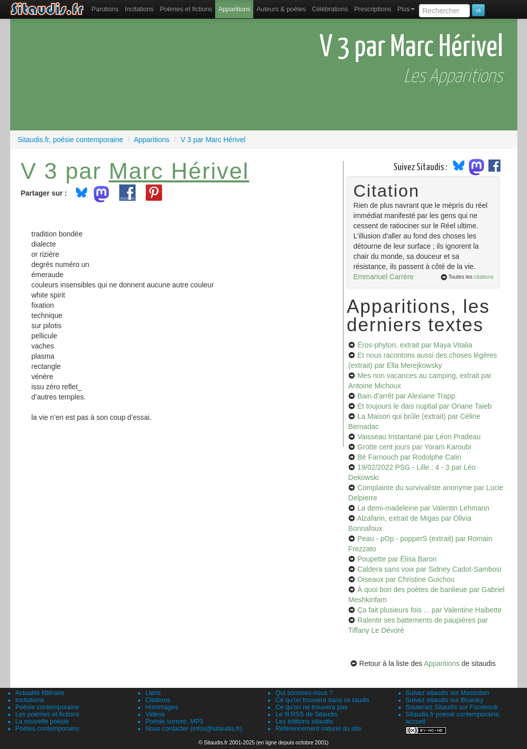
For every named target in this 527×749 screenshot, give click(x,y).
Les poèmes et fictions (47, 714)
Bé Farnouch (409, 457)
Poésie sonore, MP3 (174, 721)
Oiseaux (406, 579)
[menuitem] (105, 9)
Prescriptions (372, 9)
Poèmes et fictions (186, 9)
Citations (157, 700)
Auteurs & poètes (281, 9)
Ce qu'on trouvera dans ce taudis (322, 700)
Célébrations (330, 9)
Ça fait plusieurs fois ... (429, 610)
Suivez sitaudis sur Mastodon (447, 693)
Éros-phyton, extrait (414, 345)
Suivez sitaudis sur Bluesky (445, 700)
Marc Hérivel (179, 170)
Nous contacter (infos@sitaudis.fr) (193, 728)
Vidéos (155, 714)
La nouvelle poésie (42, 721)
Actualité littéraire (40, 693)
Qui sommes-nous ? (304, 693)
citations (484, 277)
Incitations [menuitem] (139, 9)
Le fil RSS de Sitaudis (306, 714)
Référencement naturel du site (318, 728)
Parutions (105, 9)
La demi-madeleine (423, 508)
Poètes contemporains (47, 728)
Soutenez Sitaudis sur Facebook (452, 707)
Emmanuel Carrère (383, 277)
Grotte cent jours (414, 447)
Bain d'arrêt (406, 396)
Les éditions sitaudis (304, 721)
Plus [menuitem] (406, 9)
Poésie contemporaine (47, 707)
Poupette (397, 559)
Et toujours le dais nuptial (424, 406)
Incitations (29, 700)
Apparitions (234, 9)
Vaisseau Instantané (419, 437)
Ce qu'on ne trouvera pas (311, 707)
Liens (153, 693)
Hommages (161, 707)
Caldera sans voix (429, 569)
